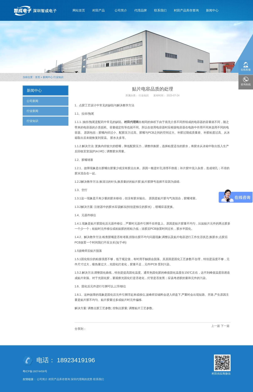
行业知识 (58, 77)
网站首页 (79, 10)
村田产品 (98, 8)
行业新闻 (32, 111)
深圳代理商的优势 (81, 379)
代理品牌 (140, 10)
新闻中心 (212, 8)
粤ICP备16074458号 (35, 371)
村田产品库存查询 (186, 10)
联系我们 (160, 10)
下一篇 (225, 325)
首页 (37, 77)
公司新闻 (32, 101)
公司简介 (121, 10)
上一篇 (215, 325)
